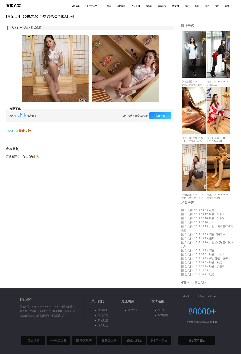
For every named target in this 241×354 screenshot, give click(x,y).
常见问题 (103, 315)
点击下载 (160, 115)
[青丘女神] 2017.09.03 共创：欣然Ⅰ (203, 262)
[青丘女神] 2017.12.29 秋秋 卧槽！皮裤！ (206, 258)
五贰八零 (13, 6)
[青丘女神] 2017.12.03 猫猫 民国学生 (203, 234)
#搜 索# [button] (76, 6)
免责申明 (103, 310)
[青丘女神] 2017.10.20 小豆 (197, 222)
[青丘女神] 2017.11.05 (194, 270)
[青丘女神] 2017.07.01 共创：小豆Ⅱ (203, 254)
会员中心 (133, 310)
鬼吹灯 (162, 310)
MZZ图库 (163, 315)
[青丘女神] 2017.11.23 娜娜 (197, 238)
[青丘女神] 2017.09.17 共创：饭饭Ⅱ (203, 214)
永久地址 (103, 325)
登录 (35, 156)
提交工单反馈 (197, 340)
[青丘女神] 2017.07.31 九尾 (197, 274)
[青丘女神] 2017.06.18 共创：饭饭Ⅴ (203, 218)
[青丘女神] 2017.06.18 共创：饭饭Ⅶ (203, 266)
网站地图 (103, 320)
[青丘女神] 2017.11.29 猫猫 (197, 250)
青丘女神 (25, 130)
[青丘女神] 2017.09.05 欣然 (197, 210)
